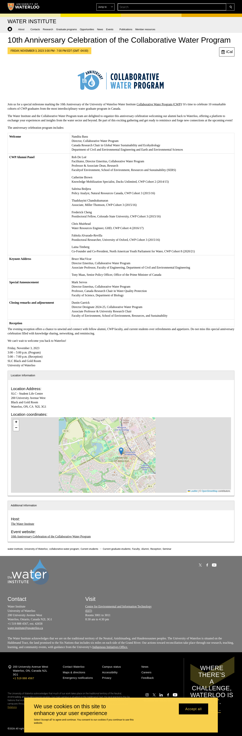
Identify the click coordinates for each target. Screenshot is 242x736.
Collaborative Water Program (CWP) (159, 104)
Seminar (167, 548)
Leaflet (192, 491)
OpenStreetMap (210, 491)
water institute (15, 548)
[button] (203, 7)
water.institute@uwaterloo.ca (25, 628)
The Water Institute (22, 523)
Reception (155, 548)
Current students (89, 548)
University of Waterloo (36, 548)
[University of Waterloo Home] (24, 7)
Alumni (145, 548)
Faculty (136, 548)
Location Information (23, 375)
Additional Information (24, 505)
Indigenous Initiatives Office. (110, 647)
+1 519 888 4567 (23, 678)
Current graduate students (116, 548)
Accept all (193, 709)
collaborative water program (64, 548)
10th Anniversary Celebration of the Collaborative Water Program (51, 536)
